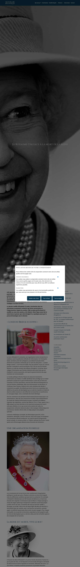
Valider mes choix (34, 298)
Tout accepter (58, 298)
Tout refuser (46, 298)
